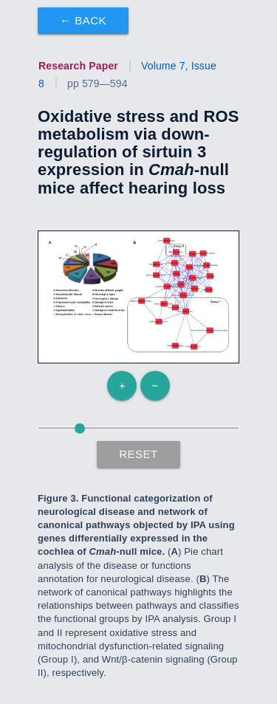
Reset (138, 454)
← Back (83, 20)
